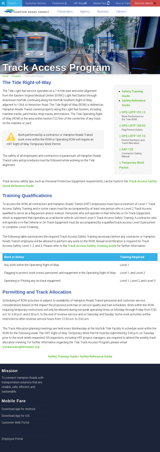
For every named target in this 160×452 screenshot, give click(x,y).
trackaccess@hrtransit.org (20, 347)
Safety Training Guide (63, 356)
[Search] (11, 3)
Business (103, 11)
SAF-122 (127, 149)
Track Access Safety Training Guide (92, 245)
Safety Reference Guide (96, 356)
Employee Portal (12, 438)
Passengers (65, 11)
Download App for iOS (16, 415)
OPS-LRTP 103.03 (133, 125)
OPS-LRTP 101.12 (133, 136)
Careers (121, 11)
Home (5, 76)
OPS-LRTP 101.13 (133, 112)
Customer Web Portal (15, 422)
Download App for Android (18, 409)
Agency (85, 11)
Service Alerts (145, 3)
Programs (16, 76)
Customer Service (35, 3)
